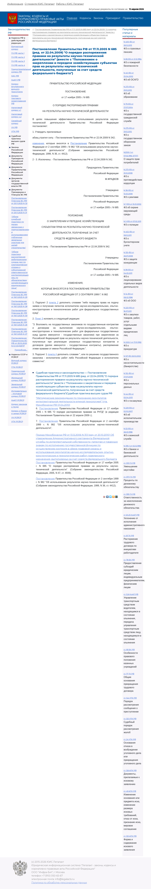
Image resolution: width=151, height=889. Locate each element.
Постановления (45, 462)
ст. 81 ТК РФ (129, 536)
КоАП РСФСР (17, 400)
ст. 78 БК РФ (129, 560)
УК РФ (14, 127)
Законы (98, 18)
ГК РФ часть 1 (17, 53)
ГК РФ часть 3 (18, 61)
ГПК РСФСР (17, 367)
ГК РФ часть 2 (18, 57)
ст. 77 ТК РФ (129, 674)
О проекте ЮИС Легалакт (40, 4)
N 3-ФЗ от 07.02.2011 (132, 221)
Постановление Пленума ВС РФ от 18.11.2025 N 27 (19, 331)
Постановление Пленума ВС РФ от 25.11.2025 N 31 (19, 210)
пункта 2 (53, 302)
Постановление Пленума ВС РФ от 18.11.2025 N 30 (19, 313)
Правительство (133, 18)
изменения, (38, 143)
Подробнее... (21, 350)
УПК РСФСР (17, 421)
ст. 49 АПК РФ (130, 791)
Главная (72, 18)
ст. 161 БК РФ (129, 650)
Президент (113, 18)
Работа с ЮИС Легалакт (70, 4)
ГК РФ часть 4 (18, 65)
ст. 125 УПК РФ (130, 719)
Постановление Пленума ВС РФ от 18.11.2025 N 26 (19, 322)
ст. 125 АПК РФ (130, 836)
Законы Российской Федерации (17, 150)
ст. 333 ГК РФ (129, 463)
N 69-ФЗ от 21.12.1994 (133, 59)
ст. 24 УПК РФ (130, 739)
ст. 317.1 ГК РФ (130, 477)
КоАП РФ (15, 80)
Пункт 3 (39, 318)
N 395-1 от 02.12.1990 (132, 446)
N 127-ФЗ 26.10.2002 (132, 356)
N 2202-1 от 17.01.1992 (132, 342)
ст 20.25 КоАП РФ (131, 515)
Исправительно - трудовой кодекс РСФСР (19, 393)
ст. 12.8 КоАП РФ (131, 594)
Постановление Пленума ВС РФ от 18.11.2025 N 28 (19, 304)
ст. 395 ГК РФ (129, 494)
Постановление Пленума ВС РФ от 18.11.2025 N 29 (19, 294)
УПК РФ (15, 131)
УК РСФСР (16, 417)
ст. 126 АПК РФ (130, 770)
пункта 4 (52, 354)
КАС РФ (15, 76)
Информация (15, 4)
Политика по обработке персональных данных (59, 882)
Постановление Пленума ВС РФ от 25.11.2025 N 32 (19, 200)
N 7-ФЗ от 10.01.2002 (132, 204)
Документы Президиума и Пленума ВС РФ (19, 192)
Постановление (78, 143)
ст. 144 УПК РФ (130, 698)
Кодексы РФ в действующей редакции (18, 40)
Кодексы (85, 18)
